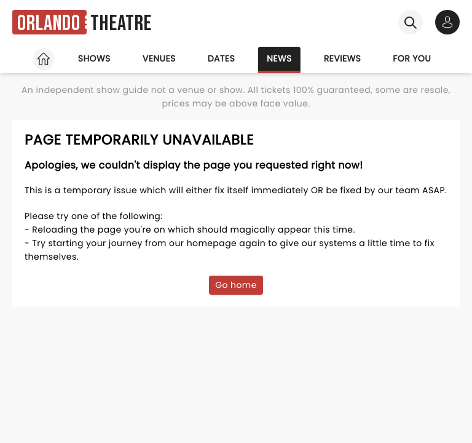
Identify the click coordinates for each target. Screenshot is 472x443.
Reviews (342, 58)
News (279, 58)
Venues (159, 58)
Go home (236, 285)
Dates (221, 58)
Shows (94, 58)
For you (412, 58)
